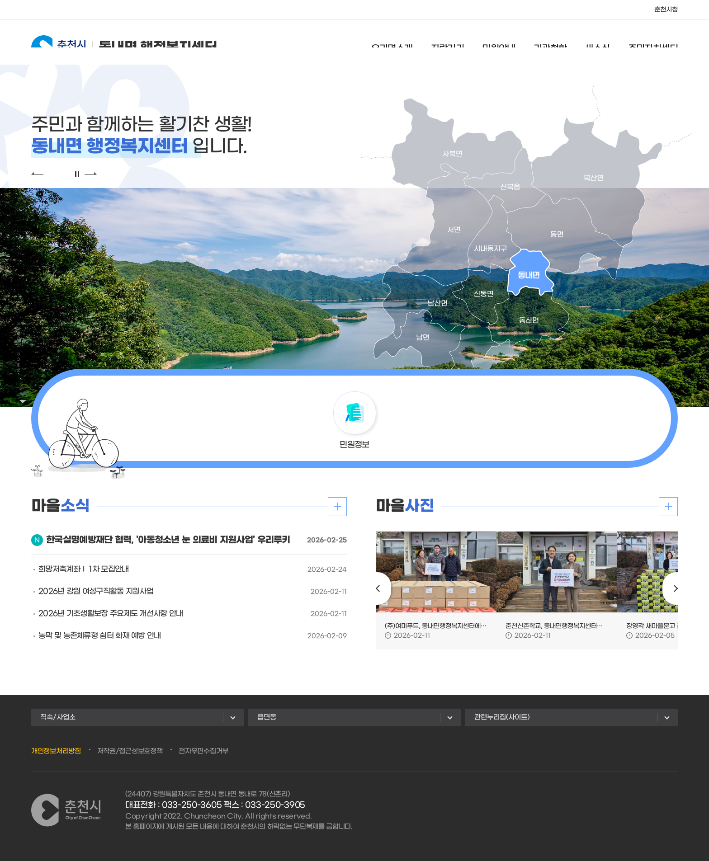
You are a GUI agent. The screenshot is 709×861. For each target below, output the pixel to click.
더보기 (337, 506)
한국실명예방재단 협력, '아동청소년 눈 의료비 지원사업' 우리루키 (168, 540)
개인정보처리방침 (56, 751)
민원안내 (498, 43)
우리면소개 (392, 43)
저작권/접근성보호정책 (130, 751)
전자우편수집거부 (203, 751)
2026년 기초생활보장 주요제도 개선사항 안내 (110, 613)
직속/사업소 (58, 717)
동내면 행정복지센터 (124, 41)
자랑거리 (447, 43)
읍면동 (266, 717)
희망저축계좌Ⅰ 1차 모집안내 (83, 569)
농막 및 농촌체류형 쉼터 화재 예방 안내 (99, 635)
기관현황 (550, 43)
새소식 (597, 43)
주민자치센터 (653, 43)
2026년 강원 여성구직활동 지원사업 (95, 591)
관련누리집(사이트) (501, 717)
